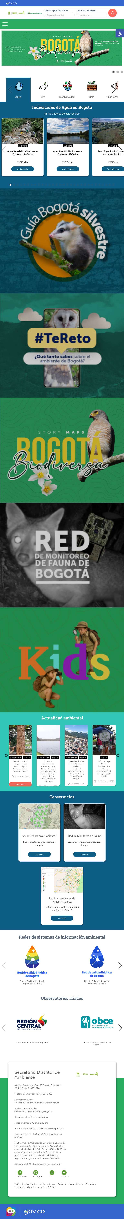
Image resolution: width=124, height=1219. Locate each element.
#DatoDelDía (15, 758)
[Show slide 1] (113, 72)
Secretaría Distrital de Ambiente (37, 1074)
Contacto (62, 1184)
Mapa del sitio (76, 1184)
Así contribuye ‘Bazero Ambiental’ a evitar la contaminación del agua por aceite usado (104, 768)
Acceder (39, 854)
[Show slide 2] (117, 72)
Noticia (27, 758)
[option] (20, 755)
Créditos (51, 1187)
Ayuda (41, 1187)
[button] (114, 89)
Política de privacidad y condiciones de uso (34, 1184)
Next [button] (117, 755)
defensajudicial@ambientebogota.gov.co (33, 1111)
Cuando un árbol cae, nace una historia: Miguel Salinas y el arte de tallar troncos (20, 766)
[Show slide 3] (122, 72)
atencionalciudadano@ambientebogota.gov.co (36, 1102)
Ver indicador (22, 169)
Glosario (31, 1187)
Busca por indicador (57, 10)
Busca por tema (87, 10)
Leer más (20, 784)
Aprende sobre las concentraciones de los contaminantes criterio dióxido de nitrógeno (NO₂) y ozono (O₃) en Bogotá (76, 770)
